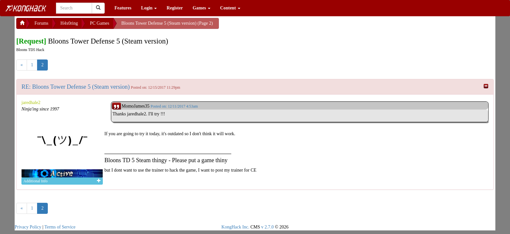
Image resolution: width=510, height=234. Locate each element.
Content (230, 8)
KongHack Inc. (235, 227)
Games (201, 8)
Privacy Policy (28, 227)
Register (175, 8)
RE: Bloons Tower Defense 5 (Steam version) (75, 87)
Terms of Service (60, 227)
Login (149, 8)
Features (122, 8)
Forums (41, 23)
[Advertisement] (271, 26)
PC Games (99, 23)
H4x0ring (69, 23)
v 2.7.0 (267, 227)
